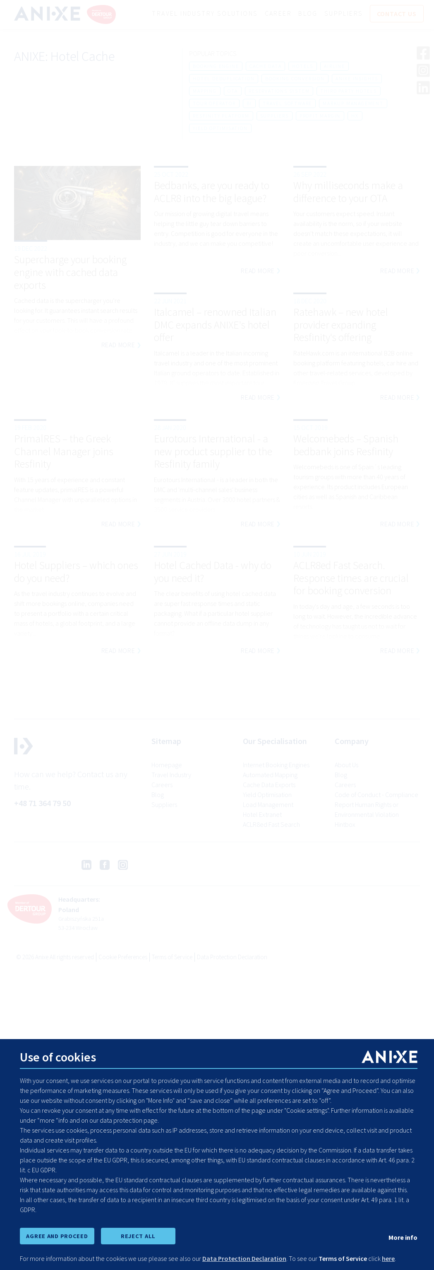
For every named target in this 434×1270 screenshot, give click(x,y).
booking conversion (294, 78)
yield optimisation (220, 128)
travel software (287, 103)
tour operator (214, 103)
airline (334, 66)
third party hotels (348, 91)
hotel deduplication (223, 78)
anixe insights (357, 78)
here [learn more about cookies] (388, 1258)
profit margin (320, 116)
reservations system (279, 91)
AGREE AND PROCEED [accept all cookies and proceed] (57, 1236)
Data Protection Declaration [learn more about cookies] (244, 1258)
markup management (353, 103)
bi (249, 103)
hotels (302, 66)
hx (355, 116)
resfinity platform (221, 116)
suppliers (274, 116)
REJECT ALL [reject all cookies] (138, 1236)
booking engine (216, 66)
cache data (265, 66)
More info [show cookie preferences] (402, 1237)
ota (233, 91)
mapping (205, 91)
